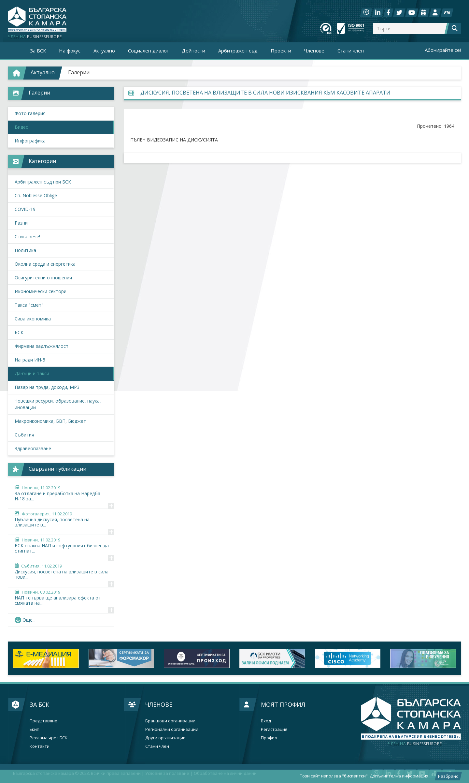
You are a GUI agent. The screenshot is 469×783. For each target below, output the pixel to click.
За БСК (39, 704)
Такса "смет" (29, 305)
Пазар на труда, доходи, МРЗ (47, 387)
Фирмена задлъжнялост (41, 346)
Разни (21, 223)
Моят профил (283, 704)
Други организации (165, 738)
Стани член (350, 50)
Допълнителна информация (399, 776)
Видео (22, 127)
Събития (24, 435)
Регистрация (274, 729)
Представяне (43, 721)
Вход (266, 721)
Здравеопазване (33, 448)
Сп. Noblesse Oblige (36, 195)
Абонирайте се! (443, 50)
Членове (158, 704)
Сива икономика (33, 319)
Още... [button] (25, 620)
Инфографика (30, 141)
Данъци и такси (32, 373)
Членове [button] (314, 50)
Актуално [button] (104, 50)
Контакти (40, 746)
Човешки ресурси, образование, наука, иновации (58, 404)
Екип (34, 729)
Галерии (79, 72)
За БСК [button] (38, 50)
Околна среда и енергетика (45, 264)
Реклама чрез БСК (48, 738)
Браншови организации (170, 721)
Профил (269, 738)
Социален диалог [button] (148, 50)
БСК (19, 332)
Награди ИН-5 (30, 360)
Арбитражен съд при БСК (43, 182)
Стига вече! (27, 236)
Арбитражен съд (238, 50)
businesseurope (415, 744)
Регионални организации (171, 729)
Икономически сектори (40, 291)
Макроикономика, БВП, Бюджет (50, 421)
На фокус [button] (69, 50)
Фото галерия (30, 113)
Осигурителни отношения (43, 277)
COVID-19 (25, 209)
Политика (25, 250)
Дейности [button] (193, 50)
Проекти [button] (281, 50)
